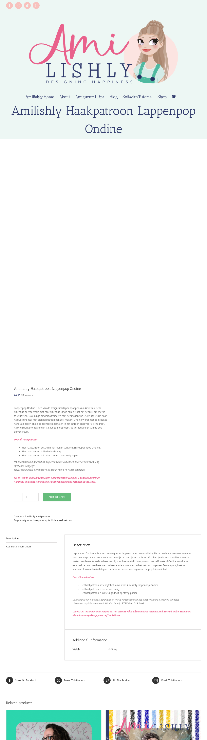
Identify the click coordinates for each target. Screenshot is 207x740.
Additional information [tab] (18, 546)
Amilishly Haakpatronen (38, 516)
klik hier (80, 470)
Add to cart (57, 497)
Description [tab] (12, 538)
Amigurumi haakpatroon (33, 520)
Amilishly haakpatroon (60, 520)
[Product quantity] (26, 497)
